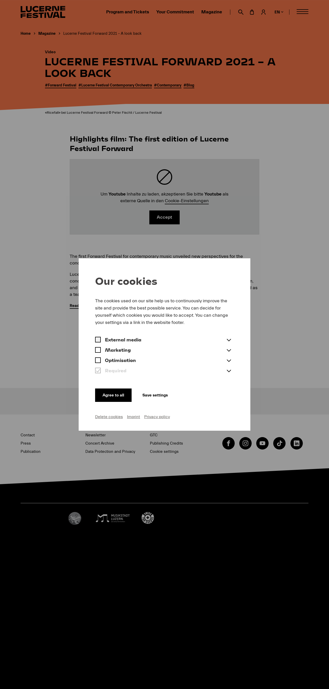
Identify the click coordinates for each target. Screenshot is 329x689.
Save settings (159, 394)
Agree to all (114, 394)
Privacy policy (157, 416)
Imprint (133, 416)
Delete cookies (109, 416)
